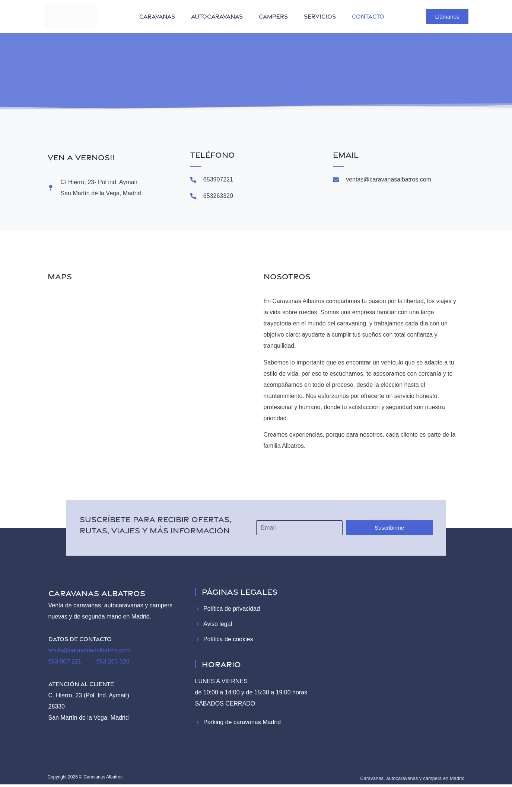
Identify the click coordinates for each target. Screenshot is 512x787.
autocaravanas (217, 16)
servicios (320, 16)
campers (273, 16)
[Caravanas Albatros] (150, 369)
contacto (368, 16)
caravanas (157, 16)
